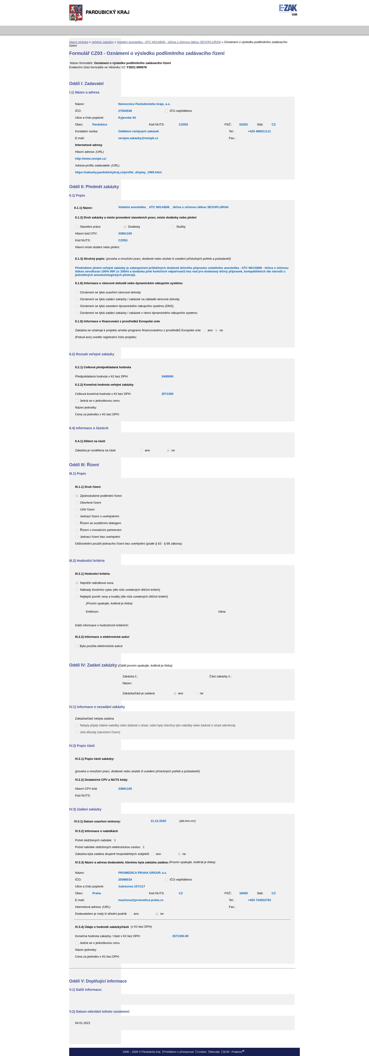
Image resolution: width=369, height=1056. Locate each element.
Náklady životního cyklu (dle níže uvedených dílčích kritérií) (120, 589)
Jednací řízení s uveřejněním (99, 516)
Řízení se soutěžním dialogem (100, 523)
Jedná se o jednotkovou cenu (100, 400)
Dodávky (134, 226)
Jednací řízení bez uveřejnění (100, 536)
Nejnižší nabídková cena (96, 583)
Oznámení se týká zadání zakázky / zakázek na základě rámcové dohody (130, 299)
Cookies (202, 1051)
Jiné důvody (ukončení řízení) (100, 732)
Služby (180, 226)
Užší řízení (87, 509)
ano (210, 330)
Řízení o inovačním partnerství (100, 530)
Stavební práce (90, 226)
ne (221, 330)
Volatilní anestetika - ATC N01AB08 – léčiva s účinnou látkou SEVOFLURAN (169, 42)
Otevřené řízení (90, 502)
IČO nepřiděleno (181, 111)
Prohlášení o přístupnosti (178, 1051)
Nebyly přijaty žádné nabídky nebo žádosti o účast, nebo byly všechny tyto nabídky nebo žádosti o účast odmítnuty (158, 725)
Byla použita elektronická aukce (101, 646)
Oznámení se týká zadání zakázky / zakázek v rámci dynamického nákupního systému (138, 313)
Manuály (214, 1051)
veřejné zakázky (102, 42)
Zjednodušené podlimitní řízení (101, 496)
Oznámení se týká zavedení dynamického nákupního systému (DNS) (126, 306)
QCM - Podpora (232, 1051)
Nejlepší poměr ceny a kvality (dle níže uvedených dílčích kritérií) (124, 596)
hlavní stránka (78, 42)
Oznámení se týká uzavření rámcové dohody (110, 292)
